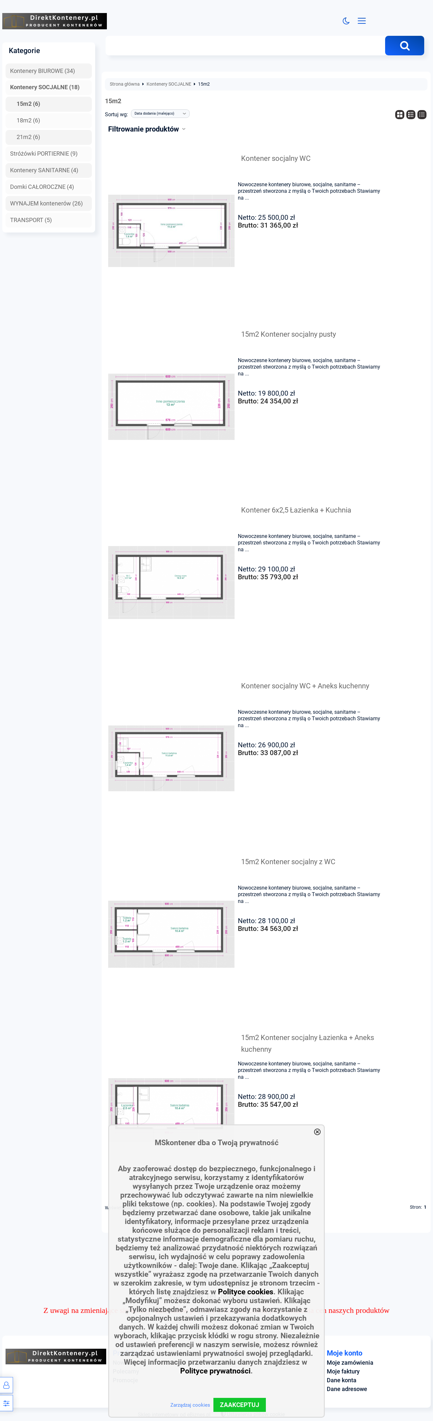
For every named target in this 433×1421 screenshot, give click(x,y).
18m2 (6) (28, 120)
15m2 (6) (28, 104)
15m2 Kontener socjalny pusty (288, 334)
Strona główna (125, 84)
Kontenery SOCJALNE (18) (44, 87)
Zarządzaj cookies (190, 1405)
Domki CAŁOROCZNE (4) (42, 187)
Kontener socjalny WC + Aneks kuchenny (305, 686)
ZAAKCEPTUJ (239, 1405)
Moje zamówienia (350, 1362)
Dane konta (341, 1380)
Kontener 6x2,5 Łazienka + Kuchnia (296, 510)
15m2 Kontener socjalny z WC (288, 861)
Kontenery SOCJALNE (169, 84)
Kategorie (24, 50)
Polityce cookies (245, 1291)
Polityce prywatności (215, 1371)
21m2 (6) (28, 137)
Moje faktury (343, 1371)
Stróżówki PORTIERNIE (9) (44, 153)
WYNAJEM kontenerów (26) (46, 203)
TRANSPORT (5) (31, 220)
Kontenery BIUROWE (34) (42, 71)
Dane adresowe (347, 1389)
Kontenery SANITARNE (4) (44, 170)
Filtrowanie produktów (143, 129)
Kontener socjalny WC (275, 158)
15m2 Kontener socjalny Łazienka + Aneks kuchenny (307, 1043)
